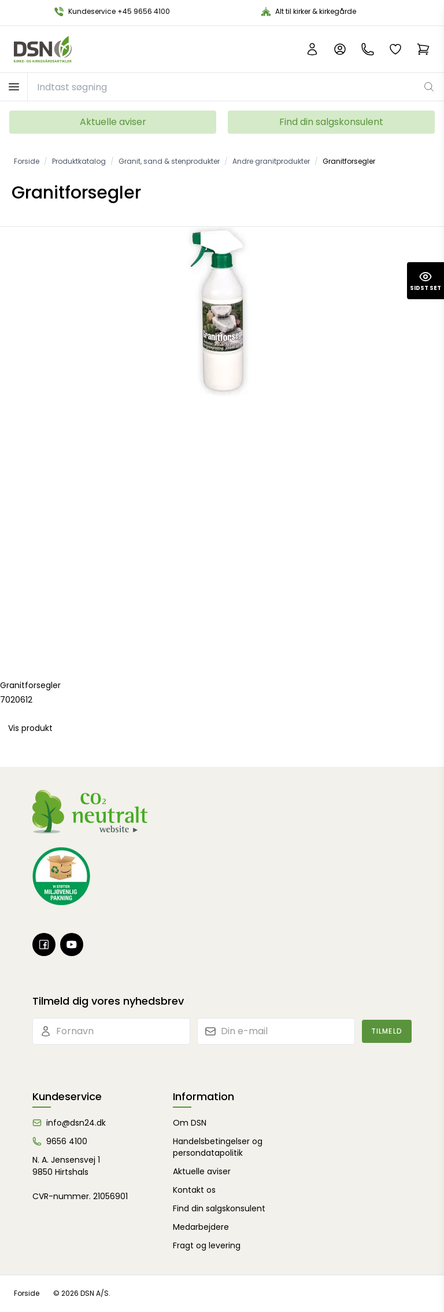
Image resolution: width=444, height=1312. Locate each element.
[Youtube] (71, 944)
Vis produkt (30, 728)
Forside (26, 1293)
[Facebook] (44, 944)
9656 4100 (66, 1141)
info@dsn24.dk (76, 1123)
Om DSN (189, 1123)
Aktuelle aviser (113, 121)
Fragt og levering (206, 1245)
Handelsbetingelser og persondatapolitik (217, 1147)
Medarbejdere (201, 1227)
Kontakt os (194, 1190)
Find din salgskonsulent (331, 121)
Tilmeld (386, 1031)
